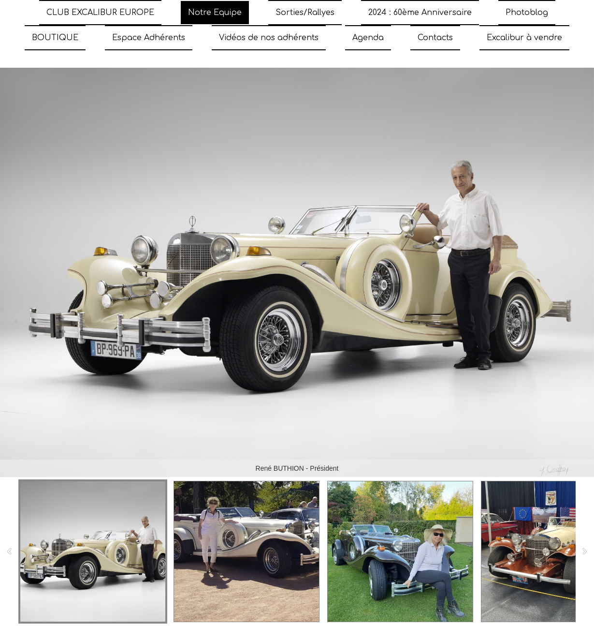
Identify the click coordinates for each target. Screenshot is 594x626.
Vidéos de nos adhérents (269, 37)
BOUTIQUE (55, 37)
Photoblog (527, 12)
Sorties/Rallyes (304, 12)
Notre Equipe (215, 12)
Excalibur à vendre (524, 37)
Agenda (368, 37)
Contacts (435, 37)
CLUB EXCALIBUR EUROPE (100, 12)
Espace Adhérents (148, 37)
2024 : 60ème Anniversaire (420, 12)
